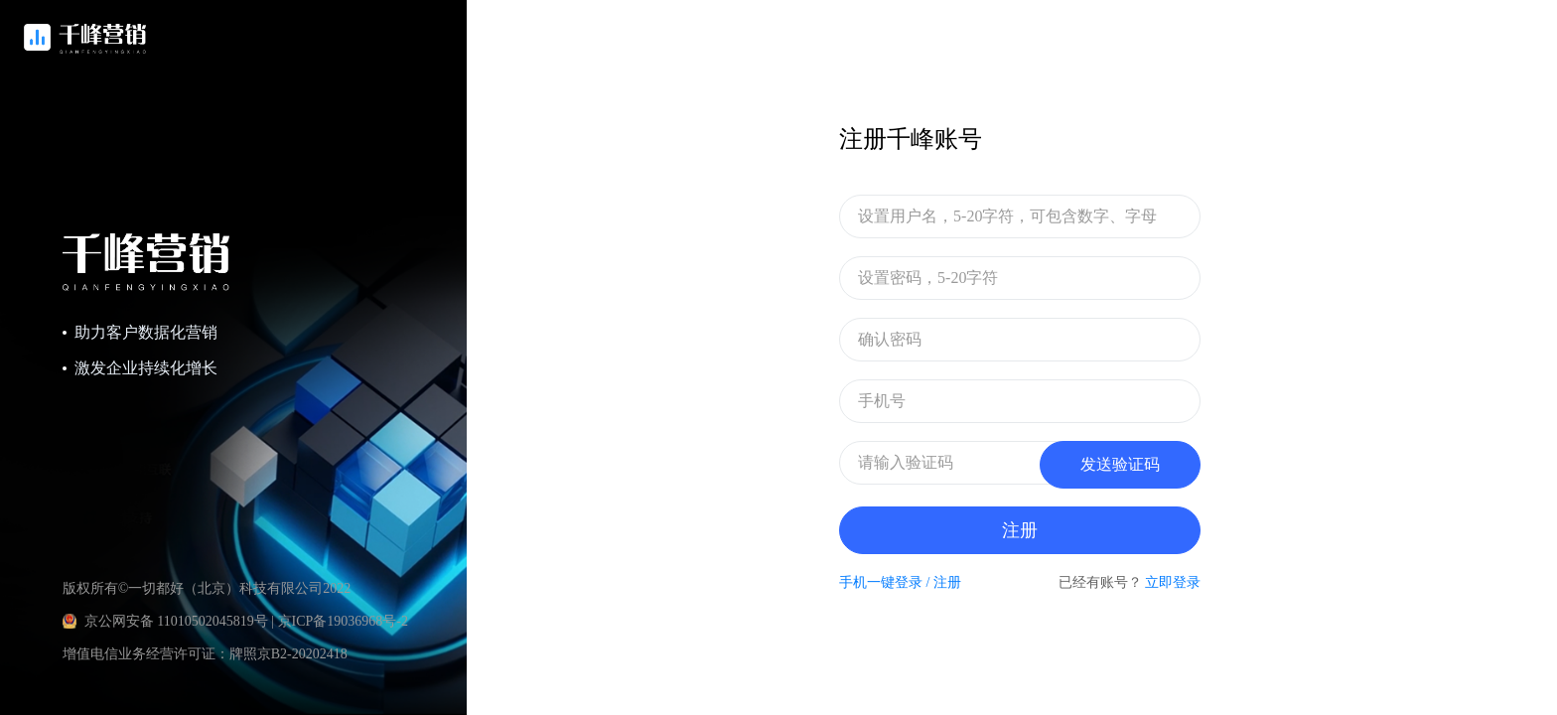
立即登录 (1173, 582)
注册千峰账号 (910, 139)
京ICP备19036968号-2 (343, 621)
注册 (1020, 530)
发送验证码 (1120, 464)
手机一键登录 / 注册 (900, 582)
